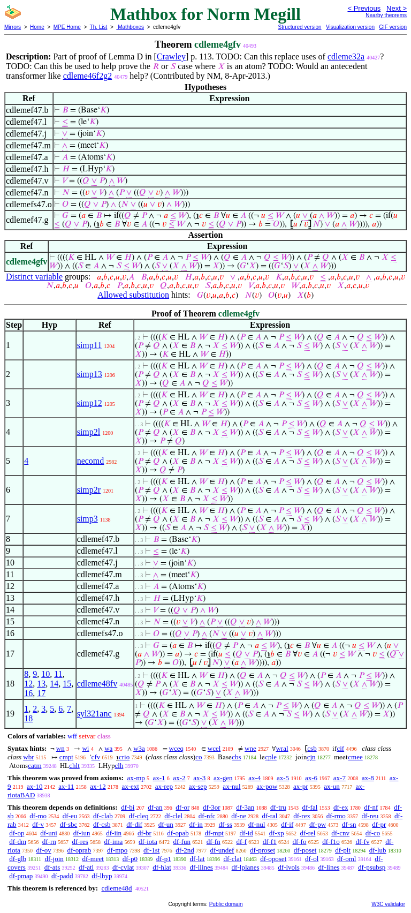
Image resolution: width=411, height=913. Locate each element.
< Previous (363, 8)
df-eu (70, 816)
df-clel (173, 816)
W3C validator (388, 904)
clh (119, 765)
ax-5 (283, 778)
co (198, 757)
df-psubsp (371, 867)
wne (250, 748)
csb (311, 748)
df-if (287, 824)
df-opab (177, 833)
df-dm (17, 841)
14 (54, 683)
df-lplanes (246, 867)
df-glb (17, 859)
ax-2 (179, 778)
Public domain (226, 904)
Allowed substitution (133, 294)
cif (340, 748)
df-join (53, 859)
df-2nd (185, 850)
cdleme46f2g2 (87, 75)
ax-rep (164, 786)
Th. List (99, 27)
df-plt (343, 850)
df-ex (340, 807)
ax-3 (199, 778)
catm (34, 765)
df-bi (127, 807)
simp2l (89, 431)
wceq (176, 748)
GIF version (393, 27)
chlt (74, 765)
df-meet (93, 859)
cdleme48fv (97, 683)
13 (41, 683)
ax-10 (35, 786)
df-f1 (270, 841)
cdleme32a (346, 56)
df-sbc (69, 824)
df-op (16, 833)
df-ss (225, 824)
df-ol (311, 859)
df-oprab (79, 850)
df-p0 (130, 859)
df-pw (317, 824)
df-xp (276, 833)
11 (58, 673)
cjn (311, 757)
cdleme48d (116, 888)
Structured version (299, 27)
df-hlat (162, 867)
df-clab (103, 816)
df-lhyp (102, 876)
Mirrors (12, 27)
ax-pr (300, 786)
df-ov (43, 850)
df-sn (349, 824)
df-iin (113, 833)
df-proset (262, 850)
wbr (28, 757)
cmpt (66, 757)
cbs (236, 757)
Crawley (171, 56)
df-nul (256, 824)
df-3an (245, 807)
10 (45, 673)
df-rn (49, 841)
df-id (246, 833)
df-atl (86, 867)
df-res (80, 841)
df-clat (232, 859)
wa (108, 748)
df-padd (62, 876)
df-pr (379, 824)
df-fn (213, 841)
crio (124, 757)
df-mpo (117, 850)
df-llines (201, 867)
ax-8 (368, 778)
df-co (373, 833)
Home (37, 27)
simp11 (89, 345)
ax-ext (130, 786)
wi (85, 748)
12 (28, 683)
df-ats (52, 867)
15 (67, 683)
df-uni (48, 833)
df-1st (151, 850)
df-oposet (273, 859)
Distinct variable (34, 276)
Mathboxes (130, 27)
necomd (90, 460)
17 (41, 693)
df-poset (305, 850)
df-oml (346, 859)
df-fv (362, 841)
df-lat (197, 859)
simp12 (89, 403)
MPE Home (67, 27)
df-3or (211, 807)
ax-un (332, 786)
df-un (165, 824)
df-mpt (213, 833)
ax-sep (198, 786)
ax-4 (254, 778)
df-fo (299, 841)
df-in (196, 824)
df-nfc (207, 816)
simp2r (89, 489)
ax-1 (159, 778)
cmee (355, 757)
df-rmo (336, 816)
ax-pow (266, 786)
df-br (144, 833)
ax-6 (311, 778)
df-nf (371, 807)
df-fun (182, 841)
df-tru (278, 807)
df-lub (377, 850)
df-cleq (139, 816)
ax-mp (136, 778)
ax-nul (231, 786)
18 (28, 718)
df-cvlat (123, 867)
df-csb (102, 824)
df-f (241, 841)
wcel (214, 748)
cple (271, 757)
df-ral (270, 816)
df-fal (309, 807)
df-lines (329, 867)
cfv (96, 757)
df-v (38, 824)
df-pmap (21, 876)
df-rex (301, 816)
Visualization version (350, 27)
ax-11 (66, 786)
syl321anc (94, 713)
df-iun (81, 833)
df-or (182, 807)
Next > (396, 8)
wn (60, 748)
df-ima (113, 841)
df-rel (308, 833)
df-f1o (331, 841)
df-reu (370, 816)
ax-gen (223, 778)
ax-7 (339, 778)
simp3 (87, 518)
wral (282, 748)
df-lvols (288, 867)
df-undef (222, 850)
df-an (155, 807)
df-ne (238, 816)
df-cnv (340, 833)
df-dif (134, 824)
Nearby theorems (386, 15)
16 (28, 693)
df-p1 (163, 859)
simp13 (89, 374)
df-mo (38, 816)
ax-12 (98, 786)
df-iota (148, 841)
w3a (139, 748)
